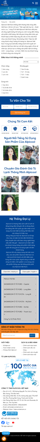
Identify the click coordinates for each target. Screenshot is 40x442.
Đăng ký (32, 335)
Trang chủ (4, 22)
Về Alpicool (6, 345)
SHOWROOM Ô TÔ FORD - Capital (16, 284)
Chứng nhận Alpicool (9, 350)
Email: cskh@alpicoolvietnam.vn (13, 407)
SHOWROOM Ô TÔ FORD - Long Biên (17, 289)
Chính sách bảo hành (30, 345)
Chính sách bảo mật (29, 354)
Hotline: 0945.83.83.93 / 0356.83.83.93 (15, 405)
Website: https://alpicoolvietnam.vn (14, 409)
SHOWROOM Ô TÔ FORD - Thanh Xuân (17, 313)
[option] (20, 13)
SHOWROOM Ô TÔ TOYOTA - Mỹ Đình (17, 302)
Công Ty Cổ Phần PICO (12, 319)
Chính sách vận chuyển (30, 352)
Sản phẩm (12, 22)
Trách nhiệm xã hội (9, 348)
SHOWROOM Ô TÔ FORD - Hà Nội (16, 307)
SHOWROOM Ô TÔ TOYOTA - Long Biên (17, 296)
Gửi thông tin (20, 113)
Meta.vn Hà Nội (9, 279)
